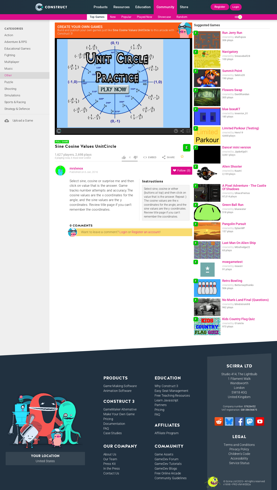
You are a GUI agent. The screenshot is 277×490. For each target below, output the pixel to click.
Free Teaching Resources (172, 395)
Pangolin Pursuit (234, 224)
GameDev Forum (166, 459)
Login (235, 6)
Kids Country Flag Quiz (238, 319)
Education (143, 7)
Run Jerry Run (232, 32)
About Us (109, 454)
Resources (121, 7)
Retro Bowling (232, 280)
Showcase (164, 17)
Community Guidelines (171, 478)
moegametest (232, 261)
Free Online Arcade (168, 473)
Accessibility (239, 458)
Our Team (110, 459)
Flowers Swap (232, 90)
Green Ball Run (232, 204)
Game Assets (164, 454)
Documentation (114, 424)
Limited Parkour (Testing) (240, 128)
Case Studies (112, 433)
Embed (149, 157)
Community (165, 7)
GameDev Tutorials (168, 464)
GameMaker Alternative (120, 409)
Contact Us (111, 473)
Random (181, 17)
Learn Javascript (166, 400)
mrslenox (76, 168)
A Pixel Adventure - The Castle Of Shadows (244, 187)
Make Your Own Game (119, 414)
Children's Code (239, 454)
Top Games (97, 17)
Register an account (146, 232)
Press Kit (109, 464)
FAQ (106, 428)
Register (219, 7)
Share (168, 157)
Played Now (144, 17)
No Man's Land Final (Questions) (245, 300)
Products (101, 7)
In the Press (111, 468)
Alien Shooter (232, 166)
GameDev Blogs (166, 468)
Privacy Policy (239, 449)
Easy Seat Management (171, 391)
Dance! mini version (236, 147)
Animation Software (117, 391)
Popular (126, 17)
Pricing (108, 419)
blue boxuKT (231, 109)
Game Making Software (120, 386)
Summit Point (232, 70)
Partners (161, 405)
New (113, 17)
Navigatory (230, 51)
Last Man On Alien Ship (239, 242)
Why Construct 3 (166, 386)
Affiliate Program (167, 433)
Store (184, 7)
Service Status (239, 463)
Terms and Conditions (239, 445)
